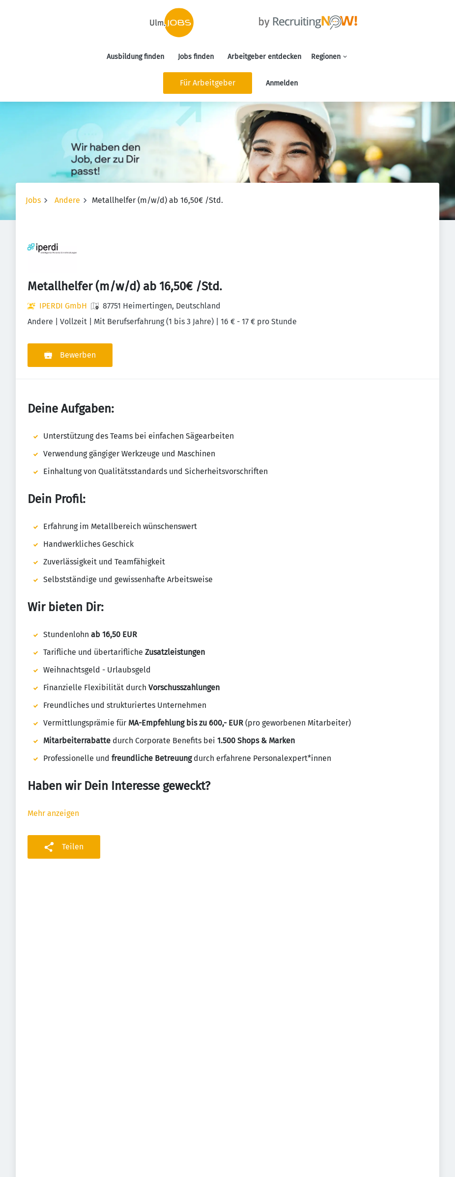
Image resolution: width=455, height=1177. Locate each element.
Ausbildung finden (135, 57)
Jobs (33, 200)
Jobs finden (196, 57)
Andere (67, 200)
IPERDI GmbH (63, 305)
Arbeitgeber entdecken (264, 57)
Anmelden (282, 83)
